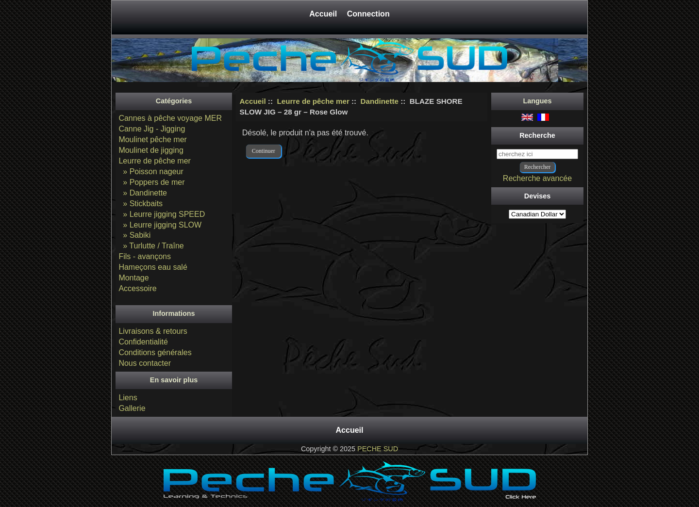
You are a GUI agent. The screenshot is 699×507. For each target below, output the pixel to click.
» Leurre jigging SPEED (161, 214)
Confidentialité (142, 342)
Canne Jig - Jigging (151, 129)
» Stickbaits (140, 203)
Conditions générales (154, 352)
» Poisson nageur (150, 171)
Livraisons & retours (152, 331)
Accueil (324, 14)
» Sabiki (134, 235)
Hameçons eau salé (152, 267)
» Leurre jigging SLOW (159, 225)
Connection (368, 14)
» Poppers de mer (151, 182)
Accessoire (137, 288)
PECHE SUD (377, 449)
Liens (127, 397)
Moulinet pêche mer (152, 139)
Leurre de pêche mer (313, 101)
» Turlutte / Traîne (150, 246)
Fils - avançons (144, 256)
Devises (537, 196)
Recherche (537, 135)
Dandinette (380, 101)
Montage (133, 278)
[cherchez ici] (537, 154)
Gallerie (131, 408)
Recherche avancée (537, 178)
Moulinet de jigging (150, 150)
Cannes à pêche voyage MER (170, 118)
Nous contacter (144, 363)
